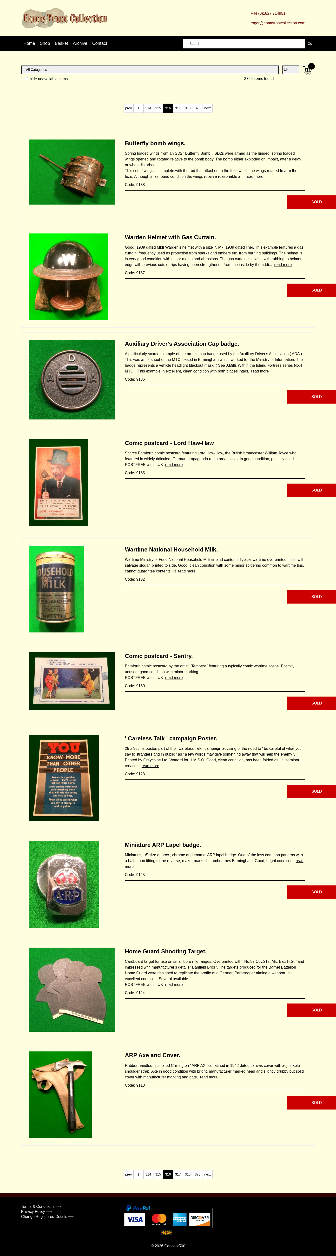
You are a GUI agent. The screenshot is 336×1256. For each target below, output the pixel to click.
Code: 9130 (135, 686)
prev (128, 108)
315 (158, 108)
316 (168, 108)
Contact (99, 43)
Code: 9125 (135, 875)
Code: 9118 (135, 1085)
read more (254, 176)
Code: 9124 (135, 993)
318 (188, 108)
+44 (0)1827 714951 (267, 13)
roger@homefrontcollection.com (277, 23)
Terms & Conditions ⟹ (41, 1206)
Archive (80, 43)
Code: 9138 (135, 185)
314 (148, 108)
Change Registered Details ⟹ (47, 1217)
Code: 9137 (135, 273)
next (207, 108)
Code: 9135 (135, 473)
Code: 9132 (135, 579)
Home (29, 43)
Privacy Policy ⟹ (36, 1211)
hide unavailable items (46, 79)
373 (197, 108)
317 (178, 108)
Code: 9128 (135, 774)
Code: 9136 (135, 379)
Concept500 (174, 1246)
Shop (45, 43)
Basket (61, 43)
